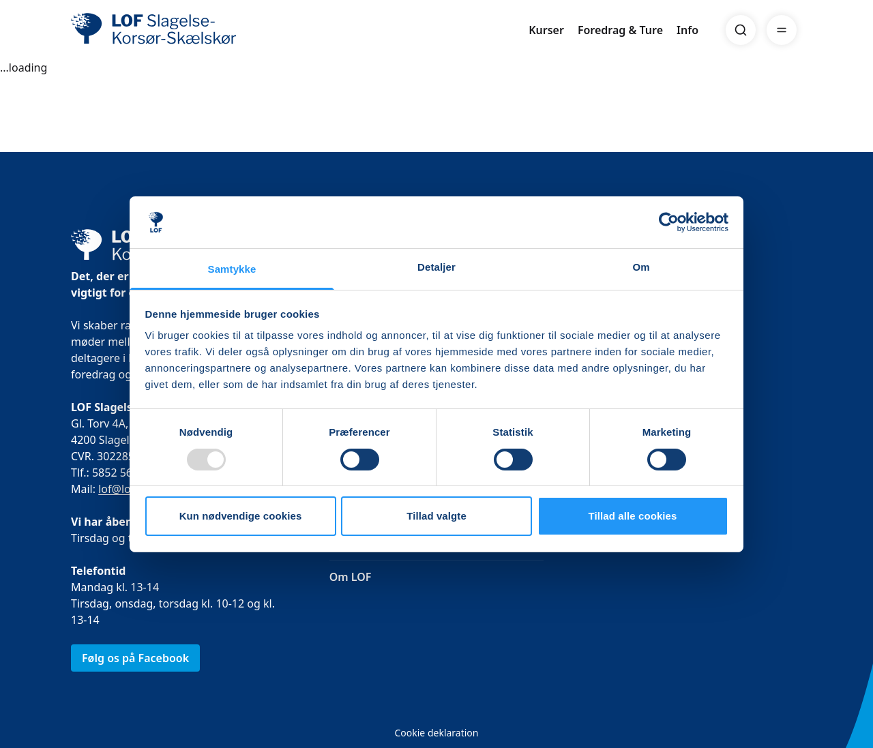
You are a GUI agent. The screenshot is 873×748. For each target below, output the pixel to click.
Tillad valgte (436, 516)
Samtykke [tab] (232, 269)
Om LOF (350, 576)
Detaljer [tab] (436, 267)
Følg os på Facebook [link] (135, 657)
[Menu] (782, 30)
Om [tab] (640, 267)
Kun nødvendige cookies (240, 516)
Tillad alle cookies (632, 516)
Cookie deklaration (436, 732)
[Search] (741, 30)
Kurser (546, 30)
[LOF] (170, 30)
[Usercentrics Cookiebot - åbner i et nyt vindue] (668, 222)
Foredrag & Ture (620, 30)
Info (687, 30)
